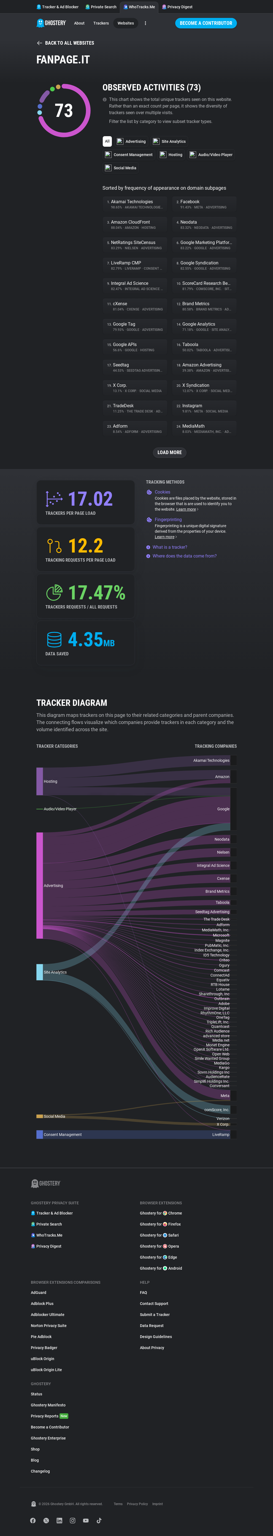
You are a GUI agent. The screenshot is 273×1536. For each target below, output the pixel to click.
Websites (126, 23)
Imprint (157, 1504)
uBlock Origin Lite (46, 1370)
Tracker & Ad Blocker (57, 6)
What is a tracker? (166, 547)
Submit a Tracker (155, 1314)
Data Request (152, 1325)
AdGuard (38, 1292)
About (79, 23)
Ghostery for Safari (159, 1235)
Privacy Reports (49, 1416)
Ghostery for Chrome (161, 1213)
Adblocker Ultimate (47, 1314)
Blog (35, 1460)
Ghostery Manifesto (48, 1405)
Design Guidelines (156, 1336)
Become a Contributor (206, 23)
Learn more (187, 509)
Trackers (101, 23)
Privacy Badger (44, 1347)
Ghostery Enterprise (48, 1438)
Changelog (40, 1471)
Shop (35, 1449)
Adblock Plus (42, 1303)
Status (36, 1394)
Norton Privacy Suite (49, 1325)
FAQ (143, 1292)
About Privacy (152, 1347)
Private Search (101, 6)
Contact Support (154, 1303)
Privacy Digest (177, 6)
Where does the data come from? (181, 556)
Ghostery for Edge (158, 1257)
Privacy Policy (137, 1504)
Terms (118, 1504)
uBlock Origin (42, 1359)
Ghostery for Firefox (160, 1224)
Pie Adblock (41, 1336)
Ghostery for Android (161, 1268)
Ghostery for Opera (159, 1246)
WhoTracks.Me (139, 6)
